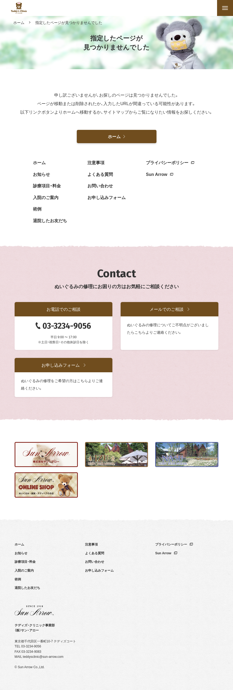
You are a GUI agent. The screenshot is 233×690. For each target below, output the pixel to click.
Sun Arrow (159, 174)
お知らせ (41, 174)
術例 (37, 208)
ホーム (18, 22)
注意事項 (95, 162)
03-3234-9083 (31, 651)
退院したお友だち (50, 220)
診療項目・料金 (47, 185)
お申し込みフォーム (106, 197)
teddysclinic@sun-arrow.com (43, 656)
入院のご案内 (45, 197)
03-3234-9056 (67, 326)
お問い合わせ (100, 185)
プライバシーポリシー (170, 162)
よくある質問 (100, 174)
